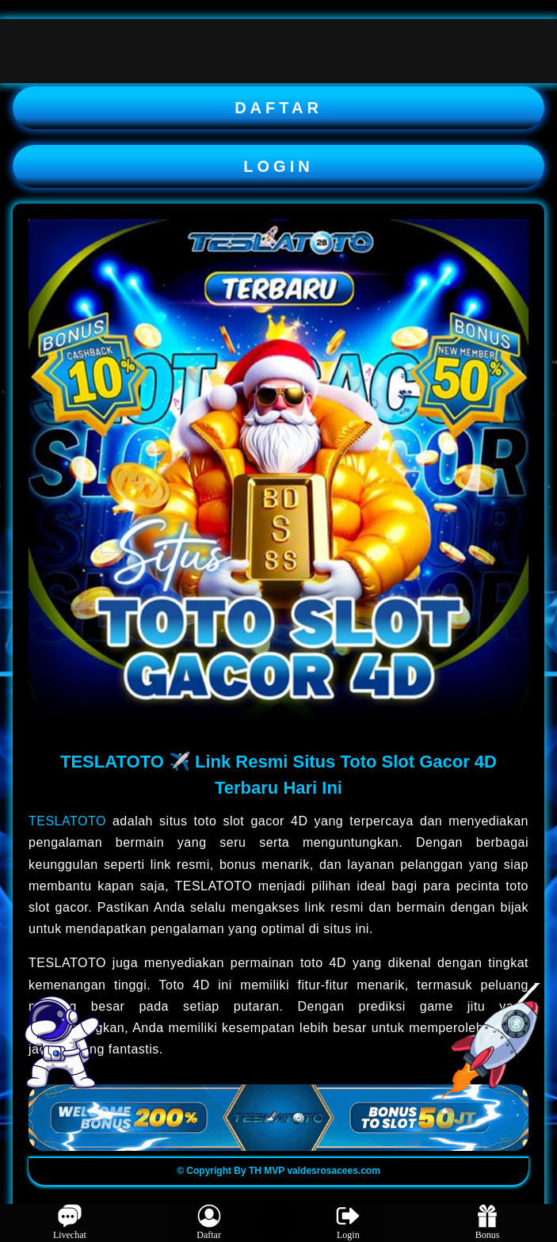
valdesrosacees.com (333, 1170)
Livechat (69, 1222)
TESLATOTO (67, 821)
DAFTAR (278, 107)
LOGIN (278, 166)
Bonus (487, 1222)
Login (348, 1222)
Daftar (208, 1222)
